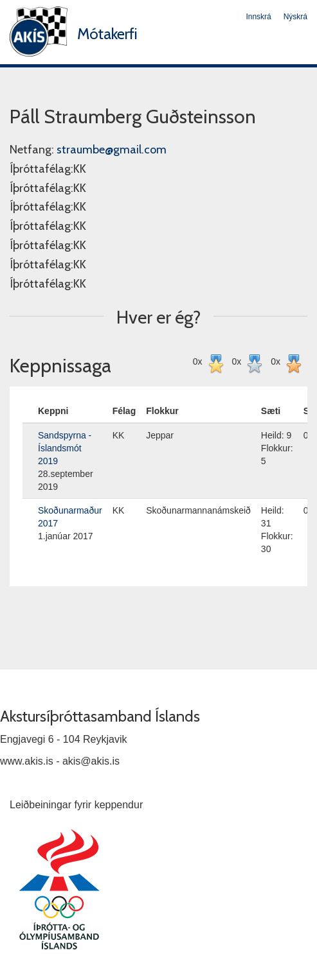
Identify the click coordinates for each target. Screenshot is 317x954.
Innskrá (258, 16)
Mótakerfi (107, 33)
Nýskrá (295, 16)
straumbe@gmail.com (112, 150)
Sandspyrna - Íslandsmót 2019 (64, 448)
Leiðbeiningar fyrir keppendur (76, 804)
